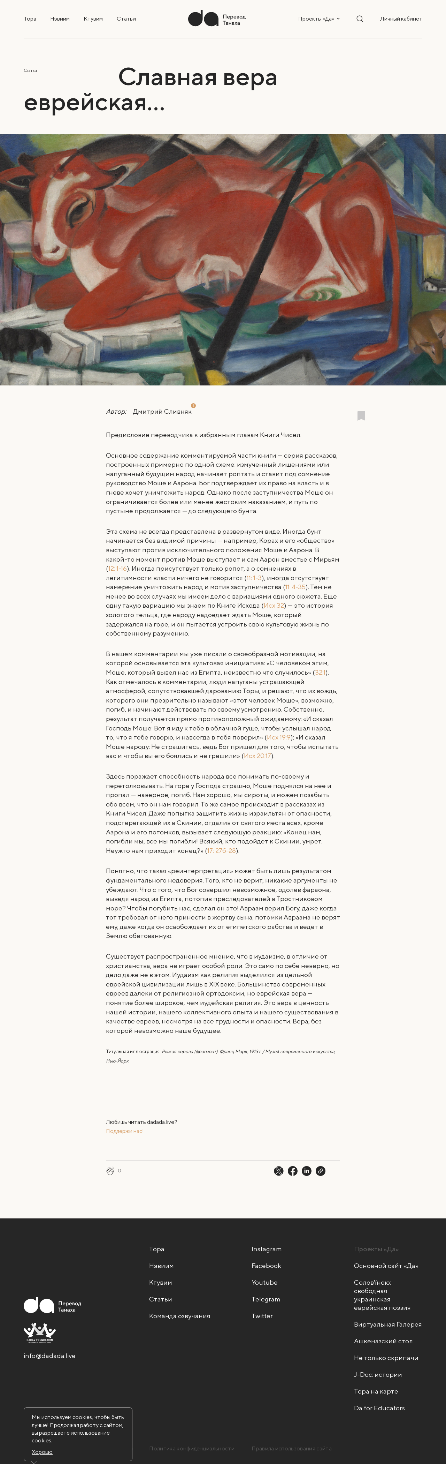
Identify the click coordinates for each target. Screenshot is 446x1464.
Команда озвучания (179, 1316)
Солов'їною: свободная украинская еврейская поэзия (382, 1294)
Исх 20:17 (257, 755)
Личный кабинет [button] (401, 18)
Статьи (126, 18)
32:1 (320, 672)
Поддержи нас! (125, 1131)
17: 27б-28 (221, 850)
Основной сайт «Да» (386, 1265)
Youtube (265, 1282)
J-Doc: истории (378, 1374)
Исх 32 (274, 605)
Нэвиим (60, 18)
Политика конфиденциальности (191, 1448)
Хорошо (42, 1452)
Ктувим (93, 18)
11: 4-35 (295, 587)
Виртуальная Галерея (388, 1324)
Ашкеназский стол (383, 1341)
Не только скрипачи (386, 1357)
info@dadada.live (50, 1355)
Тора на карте (376, 1391)
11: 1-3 (254, 577)
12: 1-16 (117, 568)
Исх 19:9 (279, 737)
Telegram (266, 1299)
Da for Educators (379, 1408)
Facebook (266, 1265)
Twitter (262, 1316)
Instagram (267, 1249)
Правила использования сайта (292, 1448)
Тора (30, 18)
